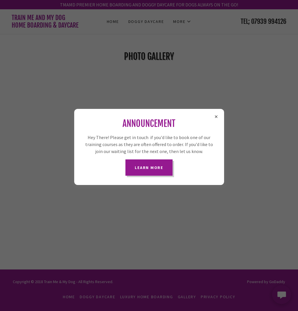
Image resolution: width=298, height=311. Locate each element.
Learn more (149, 167)
